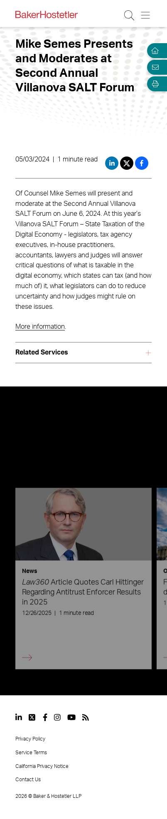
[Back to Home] (46, 14)
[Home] (153, 50)
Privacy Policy (30, 738)
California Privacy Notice (42, 766)
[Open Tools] (153, 84)
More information (40, 326)
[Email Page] (153, 67)
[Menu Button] (146, 15)
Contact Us (28, 779)
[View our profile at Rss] (85, 717)
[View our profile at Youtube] (71, 717)
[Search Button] (129, 15)
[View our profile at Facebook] (45, 717)
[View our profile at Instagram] (57, 717)
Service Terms (31, 752)
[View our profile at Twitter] (32, 717)
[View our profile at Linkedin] (18, 717)
